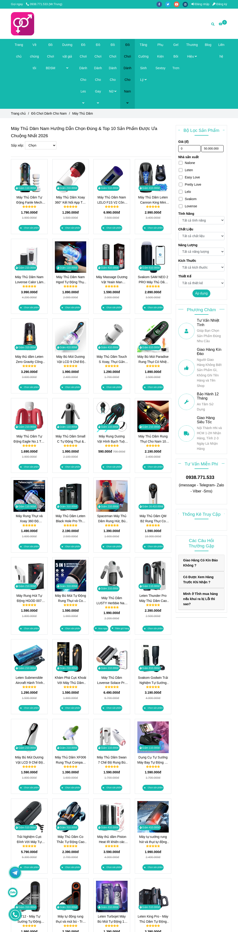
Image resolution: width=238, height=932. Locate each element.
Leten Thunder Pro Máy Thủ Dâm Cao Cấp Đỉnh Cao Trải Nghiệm (153, 598)
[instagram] (186, 4)
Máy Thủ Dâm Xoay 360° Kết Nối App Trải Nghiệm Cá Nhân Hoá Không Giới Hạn (70, 200)
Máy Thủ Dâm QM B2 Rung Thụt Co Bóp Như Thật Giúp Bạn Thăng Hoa (153, 519)
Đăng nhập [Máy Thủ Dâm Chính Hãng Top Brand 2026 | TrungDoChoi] (200, 4)
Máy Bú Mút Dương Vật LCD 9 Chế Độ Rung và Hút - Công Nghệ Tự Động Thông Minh (29, 760)
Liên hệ (221, 50)
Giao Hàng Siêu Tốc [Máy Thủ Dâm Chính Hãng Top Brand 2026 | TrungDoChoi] (206, 420)
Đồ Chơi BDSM (50, 56)
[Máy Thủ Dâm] (22, 23)
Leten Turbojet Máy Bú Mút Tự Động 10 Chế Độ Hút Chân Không (111, 919)
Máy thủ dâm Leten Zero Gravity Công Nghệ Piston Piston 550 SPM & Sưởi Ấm (29, 359)
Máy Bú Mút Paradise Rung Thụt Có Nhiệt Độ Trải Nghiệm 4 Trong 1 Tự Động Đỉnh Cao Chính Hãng (153, 359)
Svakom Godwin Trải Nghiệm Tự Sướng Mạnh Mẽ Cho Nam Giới (153, 680)
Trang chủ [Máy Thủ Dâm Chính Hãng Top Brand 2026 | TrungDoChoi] (18, 113)
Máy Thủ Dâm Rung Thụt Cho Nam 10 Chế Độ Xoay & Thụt (153, 439)
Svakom (188, 199)
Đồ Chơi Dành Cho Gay (98, 74)
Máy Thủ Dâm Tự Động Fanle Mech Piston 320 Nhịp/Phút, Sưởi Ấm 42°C (29, 200)
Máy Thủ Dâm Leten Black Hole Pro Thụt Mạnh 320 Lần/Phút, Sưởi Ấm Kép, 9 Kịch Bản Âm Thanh (70, 519)
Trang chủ (19, 50)
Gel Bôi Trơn (175, 56)
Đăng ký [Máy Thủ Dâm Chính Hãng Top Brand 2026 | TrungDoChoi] (219, 4)
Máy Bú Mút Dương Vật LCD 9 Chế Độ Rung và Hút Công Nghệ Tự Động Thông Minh (70, 359)
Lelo (185, 192)
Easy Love (189, 177)
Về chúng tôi (34, 56)
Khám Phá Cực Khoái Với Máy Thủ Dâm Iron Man (70, 680)
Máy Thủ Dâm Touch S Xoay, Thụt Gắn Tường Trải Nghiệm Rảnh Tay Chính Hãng (112, 359)
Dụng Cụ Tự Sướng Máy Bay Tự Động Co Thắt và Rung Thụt (153, 760)
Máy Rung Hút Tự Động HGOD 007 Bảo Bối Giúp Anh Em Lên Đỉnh (29, 598)
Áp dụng (201, 293)
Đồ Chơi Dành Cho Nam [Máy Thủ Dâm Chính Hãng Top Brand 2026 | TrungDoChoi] (49, 113)
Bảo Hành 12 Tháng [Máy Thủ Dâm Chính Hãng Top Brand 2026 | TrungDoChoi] (208, 396)
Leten (186, 170)
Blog (208, 45)
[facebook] (160, 4)
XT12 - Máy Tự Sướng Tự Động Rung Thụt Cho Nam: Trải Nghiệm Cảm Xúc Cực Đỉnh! (29, 919)
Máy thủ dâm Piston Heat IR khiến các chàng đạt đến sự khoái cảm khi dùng (111, 839)
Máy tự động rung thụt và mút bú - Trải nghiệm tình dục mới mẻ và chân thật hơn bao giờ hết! (71, 919)
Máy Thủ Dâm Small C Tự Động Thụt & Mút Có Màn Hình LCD (70, 439)
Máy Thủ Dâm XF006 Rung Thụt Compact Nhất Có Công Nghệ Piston (70, 760)
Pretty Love (190, 184)
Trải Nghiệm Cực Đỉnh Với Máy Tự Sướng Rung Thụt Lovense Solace (29, 839)
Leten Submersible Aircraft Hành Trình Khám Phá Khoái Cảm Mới (29, 680)
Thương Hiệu (192, 50)
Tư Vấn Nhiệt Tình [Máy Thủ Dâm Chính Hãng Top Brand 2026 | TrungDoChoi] (208, 322)
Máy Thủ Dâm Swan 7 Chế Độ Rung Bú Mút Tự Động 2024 (112, 760)
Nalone (187, 163)
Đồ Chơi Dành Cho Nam (127, 74)
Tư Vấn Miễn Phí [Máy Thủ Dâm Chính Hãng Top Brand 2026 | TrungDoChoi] (201, 463)
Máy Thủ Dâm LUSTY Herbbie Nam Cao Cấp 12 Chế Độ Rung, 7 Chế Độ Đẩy (111, 601)
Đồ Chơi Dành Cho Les (83, 74)
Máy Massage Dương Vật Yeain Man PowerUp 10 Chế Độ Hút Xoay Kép (111, 280)
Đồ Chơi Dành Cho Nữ (112, 68)
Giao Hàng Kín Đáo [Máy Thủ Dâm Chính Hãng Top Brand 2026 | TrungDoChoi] (209, 351)
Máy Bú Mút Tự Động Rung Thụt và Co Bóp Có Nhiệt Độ (70, 598)
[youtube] (178, 4)
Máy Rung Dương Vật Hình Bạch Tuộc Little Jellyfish (111, 439)
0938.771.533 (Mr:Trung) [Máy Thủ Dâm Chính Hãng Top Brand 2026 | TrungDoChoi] (44, 4)
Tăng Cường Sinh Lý (143, 62)
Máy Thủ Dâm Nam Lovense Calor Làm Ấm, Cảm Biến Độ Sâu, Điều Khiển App (29, 280)
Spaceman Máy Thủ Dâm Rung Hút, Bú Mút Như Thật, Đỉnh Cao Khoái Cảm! (111, 519)
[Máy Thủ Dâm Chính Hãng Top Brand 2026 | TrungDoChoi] (223, 24)
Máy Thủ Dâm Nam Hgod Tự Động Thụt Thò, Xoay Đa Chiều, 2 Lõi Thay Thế (70, 280)
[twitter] (169, 4)
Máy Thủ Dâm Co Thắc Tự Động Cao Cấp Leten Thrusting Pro (70, 839)
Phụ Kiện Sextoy (160, 56)
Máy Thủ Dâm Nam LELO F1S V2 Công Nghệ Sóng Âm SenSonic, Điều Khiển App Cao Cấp (111, 200)
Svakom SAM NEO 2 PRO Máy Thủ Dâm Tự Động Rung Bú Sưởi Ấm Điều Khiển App (153, 280)
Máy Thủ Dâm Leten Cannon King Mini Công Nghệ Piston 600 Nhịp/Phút (153, 200)
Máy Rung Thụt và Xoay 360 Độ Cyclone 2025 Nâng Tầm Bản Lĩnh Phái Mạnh (29, 519)
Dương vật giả (67, 56)
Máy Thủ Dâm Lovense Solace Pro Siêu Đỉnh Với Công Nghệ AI (111, 680)
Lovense (188, 206)
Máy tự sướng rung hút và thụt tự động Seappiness (153, 839)
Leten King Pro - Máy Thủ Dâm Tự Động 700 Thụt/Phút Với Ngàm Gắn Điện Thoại (153, 919)
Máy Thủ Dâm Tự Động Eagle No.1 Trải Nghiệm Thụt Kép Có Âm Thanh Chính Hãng (29, 439)
